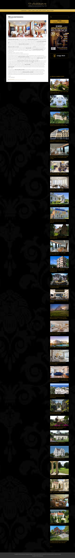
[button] (21, 28)
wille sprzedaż (24, 79)
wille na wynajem (50, 10)
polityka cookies (33, 554)
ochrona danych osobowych (41, 554)
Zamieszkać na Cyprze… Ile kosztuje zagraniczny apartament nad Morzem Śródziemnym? (57, 396)
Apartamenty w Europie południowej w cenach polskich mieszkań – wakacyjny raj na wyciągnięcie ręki (59, 270)
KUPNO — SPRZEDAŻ (59, 21)
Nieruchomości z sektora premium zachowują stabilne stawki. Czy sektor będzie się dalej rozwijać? (59, 157)
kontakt (59, 554)
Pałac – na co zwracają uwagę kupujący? (58, 492)
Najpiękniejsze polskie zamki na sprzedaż (58, 523)
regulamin (27, 554)
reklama (56, 554)
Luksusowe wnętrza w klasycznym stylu (58, 507)
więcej (51, 546)
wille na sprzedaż (42, 10)
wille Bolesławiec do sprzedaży (13, 79)
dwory (30, 10)
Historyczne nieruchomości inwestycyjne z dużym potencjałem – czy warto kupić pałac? (58, 318)
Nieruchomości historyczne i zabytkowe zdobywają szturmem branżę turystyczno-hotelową (58, 221)
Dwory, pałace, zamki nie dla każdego (57, 458)
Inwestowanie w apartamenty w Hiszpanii (58, 347)
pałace (33, 10)
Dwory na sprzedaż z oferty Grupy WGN (57, 205)
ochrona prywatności (50, 554)
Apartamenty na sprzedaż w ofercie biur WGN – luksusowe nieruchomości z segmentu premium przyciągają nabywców (59, 380)
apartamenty (25, 10)
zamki (37, 10)
